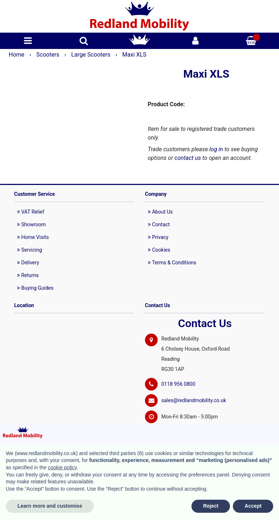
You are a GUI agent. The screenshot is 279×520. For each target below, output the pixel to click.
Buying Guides (35, 288)
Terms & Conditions (172, 262)
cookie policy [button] (62, 467)
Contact (159, 224)
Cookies (159, 250)
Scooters (48, 54)
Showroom (31, 224)
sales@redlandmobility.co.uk (193, 400)
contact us (187, 157)
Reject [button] (210, 506)
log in (216, 149)
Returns (28, 275)
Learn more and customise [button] (49, 506)
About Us (160, 212)
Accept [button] (253, 506)
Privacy (158, 237)
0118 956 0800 (178, 384)
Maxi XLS (134, 54)
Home (17, 54)
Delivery (28, 262)
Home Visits (33, 237)
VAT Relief (30, 212)
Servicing (29, 250)
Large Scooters (91, 54)
